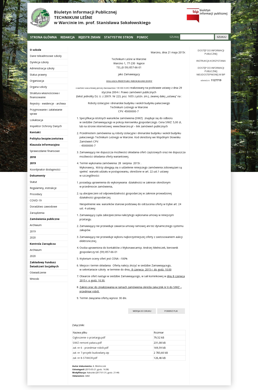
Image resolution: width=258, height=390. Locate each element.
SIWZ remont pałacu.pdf (87, 342)
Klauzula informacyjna (45, 144)
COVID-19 (36, 200)
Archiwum (36, 225)
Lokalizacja (36, 120)
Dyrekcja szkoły (39, 62)
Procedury (36, 194)
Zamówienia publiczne (45, 219)
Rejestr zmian (89, 37)
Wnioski (34, 279)
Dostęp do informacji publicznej (211, 52)
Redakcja (67, 37)
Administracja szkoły (42, 68)
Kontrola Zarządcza (43, 243)
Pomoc (142, 37)
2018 (33, 157)
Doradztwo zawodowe (43, 206)
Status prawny (38, 74)
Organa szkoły (38, 87)
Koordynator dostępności (45, 169)
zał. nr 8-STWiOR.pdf (85, 358)
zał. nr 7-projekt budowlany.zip (91, 352)
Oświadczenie (38, 272)
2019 (33, 163)
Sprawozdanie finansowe (45, 151)
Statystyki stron (118, 37)
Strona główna (44, 37)
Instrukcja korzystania (211, 60)
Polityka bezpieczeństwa (46, 138)
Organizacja (37, 80)
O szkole (35, 50)
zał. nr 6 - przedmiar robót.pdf (90, 347)
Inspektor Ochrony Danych (46, 126)
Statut (33, 182)
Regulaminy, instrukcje (43, 188)
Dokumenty (37, 175)
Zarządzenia (37, 213)
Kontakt (35, 132)
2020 (33, 237)
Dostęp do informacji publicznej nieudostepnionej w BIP (211, 71)
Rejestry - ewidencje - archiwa (48, 103)
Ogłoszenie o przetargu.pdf (89, 337)
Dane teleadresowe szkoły (46, 56)
